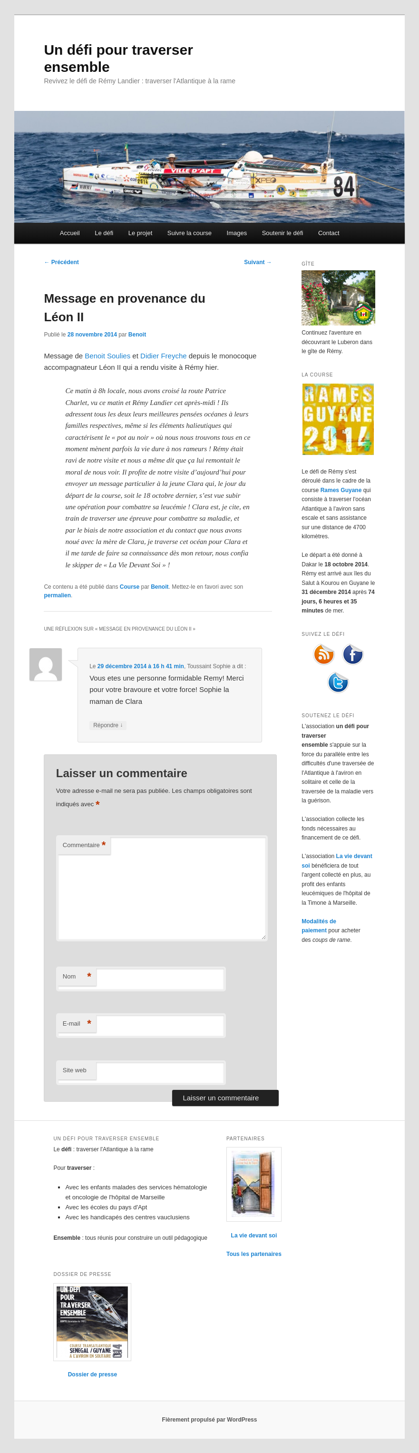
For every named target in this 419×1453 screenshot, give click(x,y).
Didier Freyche (163, 356)
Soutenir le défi (282, 233)
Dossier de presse (92, 1374)
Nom (77, 977)
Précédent (61, 262)
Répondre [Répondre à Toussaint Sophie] (108, 725)
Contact (329, 233)
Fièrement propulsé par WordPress (209, 1419)
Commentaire (84, 845)
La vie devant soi (254, 1235)
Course (129, 586)
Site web (75, 1070)
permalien (57, 595)
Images (237, 233)
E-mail (77, 1024)
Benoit (137, 334)
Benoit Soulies (107, 356)
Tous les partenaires (254, 1254)
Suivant (258, 262)
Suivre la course (189, 233)
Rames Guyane (341, 490)
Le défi (104, 233)
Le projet (140, 233)
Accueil (70, 233)
